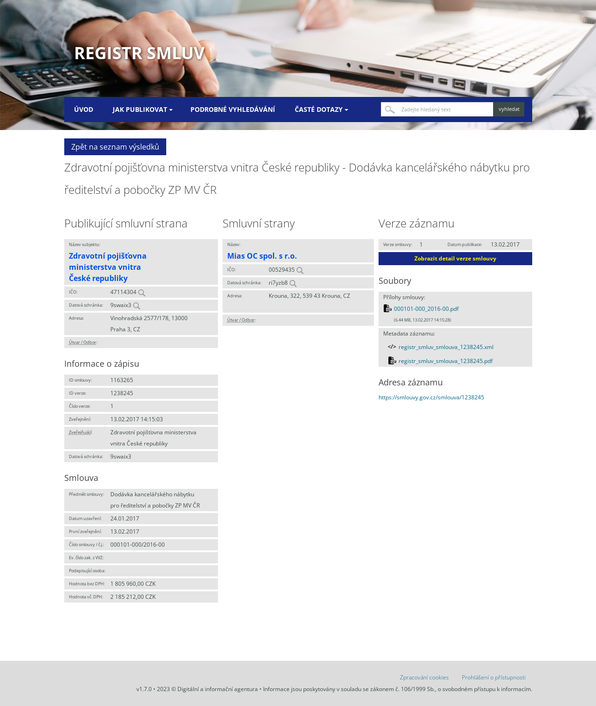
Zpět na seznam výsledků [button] (115, 147)
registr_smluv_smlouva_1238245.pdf (446, 360)
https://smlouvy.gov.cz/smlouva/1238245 (431, 397)
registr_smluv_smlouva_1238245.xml (446, 346)
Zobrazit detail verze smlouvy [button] (455, 258)
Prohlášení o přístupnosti (494, 677)
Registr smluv (139, 52)
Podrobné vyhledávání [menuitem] (232, 109)
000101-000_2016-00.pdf (426, 308)
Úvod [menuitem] (83, 109)
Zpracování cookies (424, 677)
